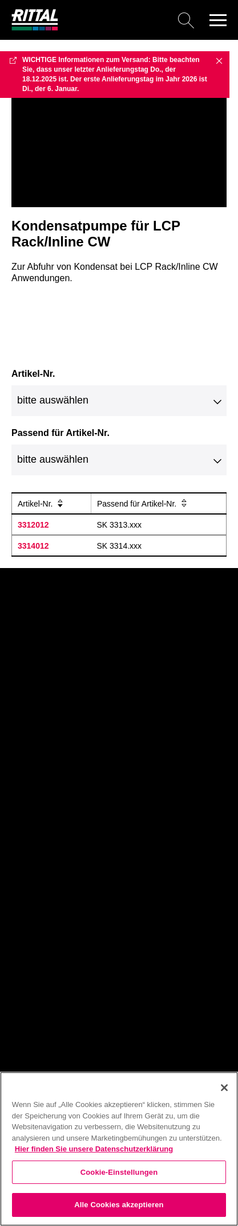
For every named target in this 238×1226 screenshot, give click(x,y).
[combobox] (119, 400)
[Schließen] (224, 1087)
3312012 (33, 524)
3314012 (33, 545)
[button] (218, 20)
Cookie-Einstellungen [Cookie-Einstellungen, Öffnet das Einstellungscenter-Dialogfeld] (119, 1172)
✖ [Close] (219, 60)
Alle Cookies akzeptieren (118, 1204)
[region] (119, 1149)
